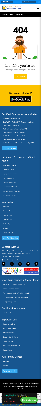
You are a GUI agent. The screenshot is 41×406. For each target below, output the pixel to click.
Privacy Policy (7, 215)
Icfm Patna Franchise (10, 313)
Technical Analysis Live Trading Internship (16, 293)
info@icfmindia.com (15, 260)
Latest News (19, 14)
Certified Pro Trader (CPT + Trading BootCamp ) (18, 122)
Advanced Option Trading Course (14, 284)
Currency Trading (8, 169)
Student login (7, 350)
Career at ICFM (8, 341)
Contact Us (6, 211)
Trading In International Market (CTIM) (16, 129)
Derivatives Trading (9, 165)
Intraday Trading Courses (11, 289)
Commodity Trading (9, 182)
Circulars (5, 14)
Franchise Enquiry (9, 371)
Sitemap (5, 228)
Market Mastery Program (11, 191)
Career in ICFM (8, 232)
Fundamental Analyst (10, 187)
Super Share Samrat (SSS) (11, 118)
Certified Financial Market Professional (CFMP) (18, 143)
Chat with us (29, 400)
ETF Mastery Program (10, 195)
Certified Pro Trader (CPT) (11, 125)
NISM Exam (7, 2)
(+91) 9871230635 (15, 256)
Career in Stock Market (10, 337)
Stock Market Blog (9, 324)
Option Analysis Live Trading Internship (16, 297)
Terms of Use (7, 219)
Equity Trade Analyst (10, 174)
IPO (11, 14)
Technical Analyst (8, 178)
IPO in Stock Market (9, 328)
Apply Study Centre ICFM (11, 346)
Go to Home (20, 76)
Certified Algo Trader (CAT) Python (14, 132)
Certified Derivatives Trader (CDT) (14, 136)
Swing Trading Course (10, 302)
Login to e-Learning (10, 238)
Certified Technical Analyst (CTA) (14, 139)
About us (6, 206)
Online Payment (29, 2)
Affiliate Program (8, 333)
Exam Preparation (9, 148)
